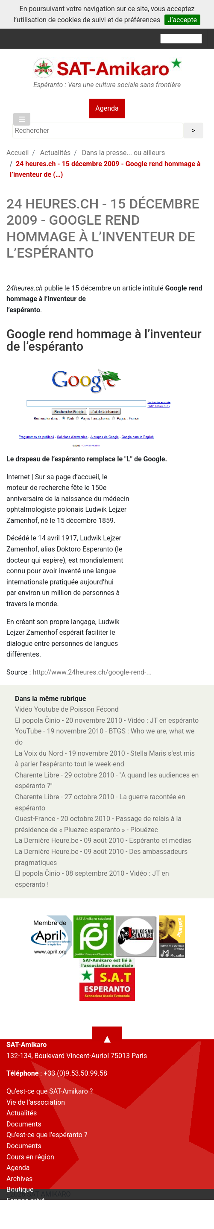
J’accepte (182, 20)
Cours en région (30, 1157)
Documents (23, 1124)
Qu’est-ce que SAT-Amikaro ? (49, 1091)
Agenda (106, 108)
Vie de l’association (35, 1102)
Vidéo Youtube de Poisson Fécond (67, 709)
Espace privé (25, 1201)
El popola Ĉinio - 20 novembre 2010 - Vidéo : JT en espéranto (107, 720)
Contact (18, 1212)
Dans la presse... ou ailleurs (123, 153)
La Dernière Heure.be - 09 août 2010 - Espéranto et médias (103, 840)
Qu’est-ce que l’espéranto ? (46, 1135)
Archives (19, 1179)
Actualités (55, 153)
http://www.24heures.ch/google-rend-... (92, 672)
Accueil (17, 153)
